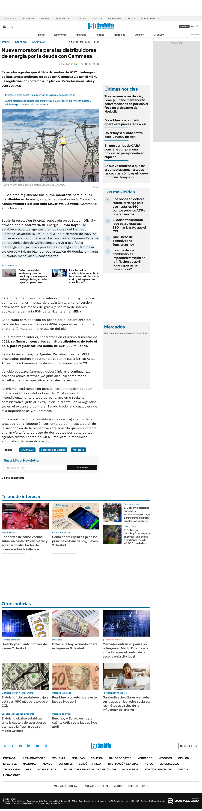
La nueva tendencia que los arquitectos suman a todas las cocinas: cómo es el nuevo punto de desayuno (126, 171)
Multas (183, 769)
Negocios (119, 34)
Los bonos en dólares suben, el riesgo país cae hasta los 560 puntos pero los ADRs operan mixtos (129, 206)
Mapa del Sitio (47, 769)
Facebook (12, 746)
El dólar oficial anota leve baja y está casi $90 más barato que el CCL (129, 225)
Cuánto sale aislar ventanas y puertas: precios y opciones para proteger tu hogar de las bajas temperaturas (33, 276)
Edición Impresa (90, 763)
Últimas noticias (33, 758)
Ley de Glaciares (62, 18)
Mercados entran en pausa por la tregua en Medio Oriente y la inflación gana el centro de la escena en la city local (125, 650)
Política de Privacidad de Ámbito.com (90, 769)
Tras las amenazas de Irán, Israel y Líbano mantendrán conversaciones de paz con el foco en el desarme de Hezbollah (126, 103)
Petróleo (45, 18)
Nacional (29, 763)
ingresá (194, 26)
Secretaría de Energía (53, 449)
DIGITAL (66, 785)
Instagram (20, 745)
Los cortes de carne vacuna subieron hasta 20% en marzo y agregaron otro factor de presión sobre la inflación (25, 543)
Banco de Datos (120, 758)
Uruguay (159, 34)
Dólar (41, 34)
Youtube (37, 746)
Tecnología (11, 769)
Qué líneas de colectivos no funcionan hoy (123, 241)
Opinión (139, 34)
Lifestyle (10, 763)
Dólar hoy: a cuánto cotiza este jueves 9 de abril (123, 135)
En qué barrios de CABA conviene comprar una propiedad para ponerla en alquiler (124, 151)
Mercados (144, 758)
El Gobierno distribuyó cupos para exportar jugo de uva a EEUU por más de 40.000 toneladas (137, 536)
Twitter (4, 746)
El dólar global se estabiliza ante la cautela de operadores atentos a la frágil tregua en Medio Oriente (24, 724)
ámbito (6, 42)
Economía (60, 34)
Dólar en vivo (28, 18)
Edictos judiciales (158, 769)
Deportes (66, 763)
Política (99, 34)
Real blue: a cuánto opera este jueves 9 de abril (74, 699)
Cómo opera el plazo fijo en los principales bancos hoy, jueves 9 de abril (75, 541)
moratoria (78, 449)
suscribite (184, 26)
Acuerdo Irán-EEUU (150, 18)
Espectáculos (169, 763)
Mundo (48, 763)
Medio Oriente (114, 18)
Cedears (143, 333)
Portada (9, 758)
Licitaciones (11, 775)
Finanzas (81, 34)
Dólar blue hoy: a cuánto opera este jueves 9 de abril (125, 122)
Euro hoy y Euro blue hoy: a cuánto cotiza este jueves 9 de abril (74, 722)
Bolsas (119, 333)
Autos (149, 763)
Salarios (131, 18)
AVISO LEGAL (130, 769)
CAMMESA (38, 42)
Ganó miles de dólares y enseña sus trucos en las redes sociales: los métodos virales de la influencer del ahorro (126, 703)
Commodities (131, 333)
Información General (122, 763)
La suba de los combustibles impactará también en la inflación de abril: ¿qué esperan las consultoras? (84, 276)
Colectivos (81, 18)
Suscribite (82, 467)
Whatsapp (46, 745)
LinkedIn (28, 745)
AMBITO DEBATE (130, 785)
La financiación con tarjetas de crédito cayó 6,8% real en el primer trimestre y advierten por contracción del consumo (48, 102)
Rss (28, 769)
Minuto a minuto (114, 639)
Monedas (109, 333)
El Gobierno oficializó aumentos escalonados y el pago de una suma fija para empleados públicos (137, 514)
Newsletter (195, 34)
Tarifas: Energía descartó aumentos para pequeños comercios (40, 95)
